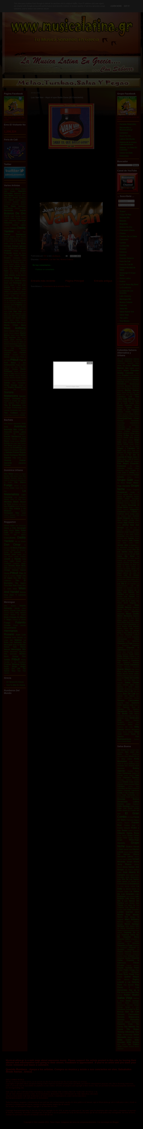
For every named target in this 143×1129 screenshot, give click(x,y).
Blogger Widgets (75, 386)
